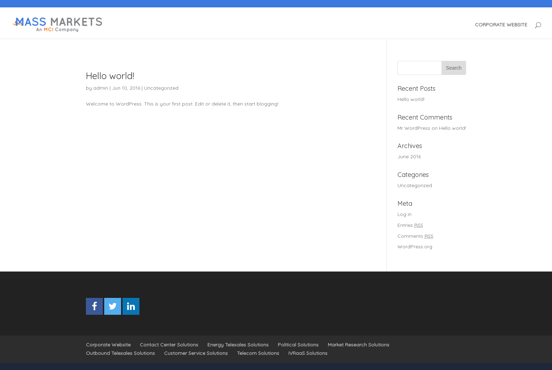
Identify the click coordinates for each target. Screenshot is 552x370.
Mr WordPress (413, 128)
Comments (415, 236)
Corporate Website (108, 345)
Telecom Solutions (258, 353)
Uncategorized (161, 88)
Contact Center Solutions (169, 345)
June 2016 (409, 156)
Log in (404, 214)
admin (100, 88)
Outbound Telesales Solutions (120, 353)
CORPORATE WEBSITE (501, 25)
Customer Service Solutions (196, 353)
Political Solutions (298, 345)
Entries (410, 225)
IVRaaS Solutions (307, 353)
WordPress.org (414, 246)
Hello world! (110, 76)
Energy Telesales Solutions (238, 345)
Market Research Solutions (358, 345)
